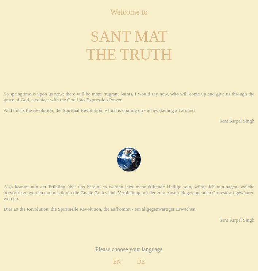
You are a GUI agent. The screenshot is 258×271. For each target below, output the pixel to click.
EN (117, 262)
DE (141, 262)
